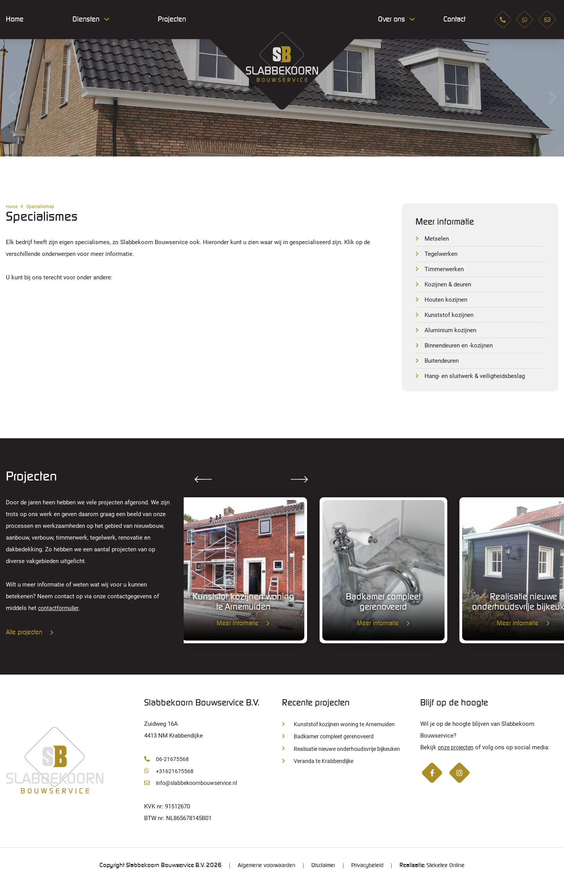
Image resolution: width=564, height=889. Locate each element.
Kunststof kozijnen (450, 317)
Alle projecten (30, 636)
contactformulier (59, 611)
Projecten (172, 19)
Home (15, 19)
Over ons (391, 19)
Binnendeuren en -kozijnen (461, 348)
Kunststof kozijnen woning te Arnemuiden (342, 730)
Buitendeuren (443, 364)
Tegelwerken (442, 254)
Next (552, 98)
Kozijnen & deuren (449, 286)
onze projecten (457, 753)
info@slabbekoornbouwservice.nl (193, 788)
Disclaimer (323, 871)
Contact (451, 19)
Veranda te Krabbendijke (319, 766)
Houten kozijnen (447, 301)
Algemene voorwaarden (263, 871)
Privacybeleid (369, 871)
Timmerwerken (445, 270)
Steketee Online (450, 871)
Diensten (85, 19)
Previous (12, 98)
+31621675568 (169, 776)
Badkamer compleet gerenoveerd (331, 742)
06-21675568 (166, 764)
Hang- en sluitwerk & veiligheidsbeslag (477, 379)
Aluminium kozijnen (452, 333)
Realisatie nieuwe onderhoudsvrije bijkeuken (346, 754)
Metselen (437, 239)
